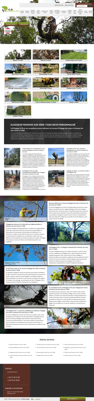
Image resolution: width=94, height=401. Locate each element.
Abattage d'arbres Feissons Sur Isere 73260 (20, 352)
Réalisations (24, 24)
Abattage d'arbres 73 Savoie (70, 12)
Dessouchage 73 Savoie (63, 12)
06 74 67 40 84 (69, 5)
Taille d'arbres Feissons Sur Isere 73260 (73, 344)
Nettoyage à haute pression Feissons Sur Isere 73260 (75, 348)
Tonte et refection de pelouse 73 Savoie (80, 11)
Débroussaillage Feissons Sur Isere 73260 (19, 347)
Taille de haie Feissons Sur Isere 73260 (73, 352)
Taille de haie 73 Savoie (74, 12)
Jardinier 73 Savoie (90, 12)
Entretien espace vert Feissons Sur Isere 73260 (48, 344)
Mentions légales (25, 399)
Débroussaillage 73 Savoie (45, 12)
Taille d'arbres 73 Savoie (38, 12)
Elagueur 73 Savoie (22, 12)
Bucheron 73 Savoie (27, 12)
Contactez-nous (10, 24)
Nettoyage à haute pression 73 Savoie (57, 12)
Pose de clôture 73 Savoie (51, 12)
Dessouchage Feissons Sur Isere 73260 (46, 352)
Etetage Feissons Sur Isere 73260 (44, 355)
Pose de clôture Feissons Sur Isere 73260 (46, 347)
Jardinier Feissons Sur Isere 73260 (72, 355)
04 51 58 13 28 (59, 5)
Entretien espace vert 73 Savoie (33, 12)
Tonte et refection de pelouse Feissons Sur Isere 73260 (21, 356)
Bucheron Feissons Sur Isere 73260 (18, 344)
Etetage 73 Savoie (86, 12)
